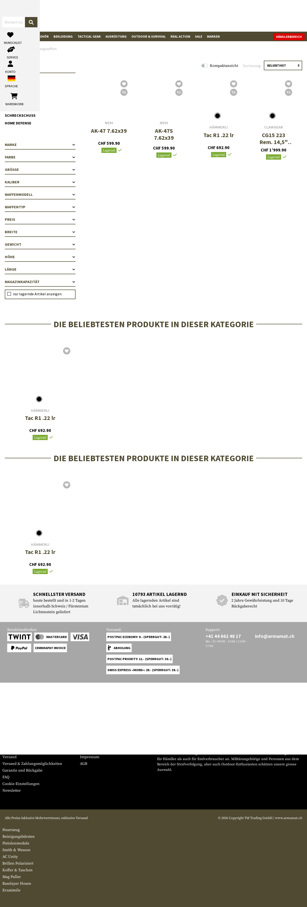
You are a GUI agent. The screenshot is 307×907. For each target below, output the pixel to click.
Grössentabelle (15, 743)
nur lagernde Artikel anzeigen (37, 293)
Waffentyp (40, 206)
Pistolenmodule (15, 843)
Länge (40, 269)
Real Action (180, 36)
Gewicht (40, 244)
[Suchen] (169, 15)
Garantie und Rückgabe (22, 770)
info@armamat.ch (274, 636)
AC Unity (10, 856)
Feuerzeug (11, 829)
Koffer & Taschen (17, 870)
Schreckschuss (20, 115)
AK (12, 87)
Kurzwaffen (16, 107)
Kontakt (9, 750)
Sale (198, 36)
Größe (40, 169)
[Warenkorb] (277, 16)
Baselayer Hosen (16, 883)
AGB (83, 763)
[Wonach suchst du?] (129, 15)
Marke (40, 144)
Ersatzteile (11, 890)
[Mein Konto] (238, 16)
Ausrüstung (116, 36)
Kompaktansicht (224, 65)
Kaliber (40, 182)
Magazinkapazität (40, 281)
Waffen (11, 36)
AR (12, 95)
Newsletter (11, 790)
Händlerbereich (289, 37)
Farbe (40, 157)
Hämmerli (218, 127)
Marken (213, 36)
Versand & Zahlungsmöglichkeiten (32, 763)
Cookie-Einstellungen (21, 783)
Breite (40, 231)
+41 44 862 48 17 (223, 636)
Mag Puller (11, 876)
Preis (40, 219)
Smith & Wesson (16, 850)
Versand (9, 757)
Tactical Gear (89, 36)
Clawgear (273, 127)
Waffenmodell (40, 194)
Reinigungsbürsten (18, 836)
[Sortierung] (283, 65)
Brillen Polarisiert (17, 863)
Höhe (40, 256)
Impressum (89, 757)
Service (11, 734)
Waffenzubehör (35, 36)
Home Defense (18, 123)
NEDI (109, 123)
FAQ (5, 777)
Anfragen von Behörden (101, 750)
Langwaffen (16, 79)
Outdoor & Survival (148, 36)
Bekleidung (63, 36)
